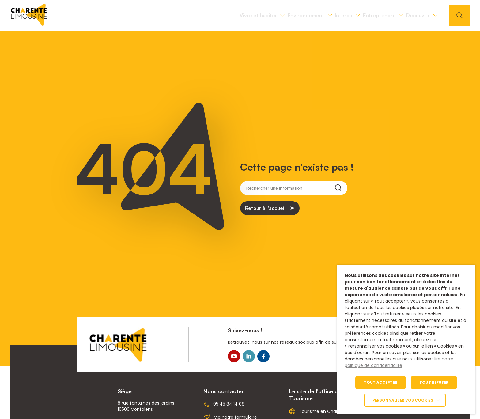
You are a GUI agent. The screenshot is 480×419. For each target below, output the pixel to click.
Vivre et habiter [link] (182, 15)
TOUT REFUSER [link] (433, 382)
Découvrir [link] (409, 15)
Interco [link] (301, 15)
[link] (29, 24)
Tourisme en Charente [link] (323, 411)
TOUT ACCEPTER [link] (380, 382)
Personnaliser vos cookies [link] (402, 400)
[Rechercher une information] (288, 189)
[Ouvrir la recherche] (459, 15)
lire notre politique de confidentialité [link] (399, 362)
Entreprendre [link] (354, 15)
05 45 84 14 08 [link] (228, 404)
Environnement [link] (247, 15)
